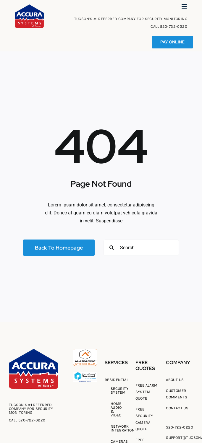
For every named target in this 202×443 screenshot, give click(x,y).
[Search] (112, 248)
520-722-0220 (173, 26)
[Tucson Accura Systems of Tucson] (29, 6)
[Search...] (141, 248)
